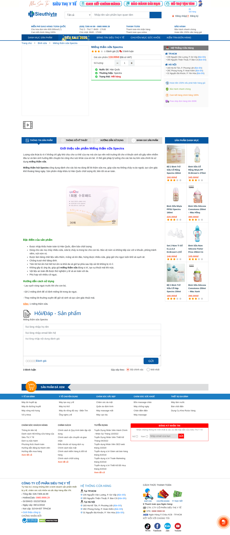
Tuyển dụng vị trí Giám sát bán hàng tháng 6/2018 (111, 453)
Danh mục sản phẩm (40, 37)
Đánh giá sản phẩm (144, 140)
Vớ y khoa (26, 415)
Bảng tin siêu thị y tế (110, 37)
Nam (144, 436)
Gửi (151, 361)
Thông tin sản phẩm (39, 140)
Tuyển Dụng (101, 425)
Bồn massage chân (143, 402)
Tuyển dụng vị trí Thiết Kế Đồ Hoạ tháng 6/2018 (110, 467)
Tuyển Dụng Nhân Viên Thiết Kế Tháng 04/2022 (109, 439)
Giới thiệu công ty (32, 512)
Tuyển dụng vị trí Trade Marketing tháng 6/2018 (109, 460)
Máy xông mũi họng (31, 410)
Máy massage (140, 415)
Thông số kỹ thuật (74, 140)
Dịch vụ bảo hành (30, 441)
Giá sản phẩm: (101, 57)
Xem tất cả (27, 455)
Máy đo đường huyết (31, 406)
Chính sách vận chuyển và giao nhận (72, 439)
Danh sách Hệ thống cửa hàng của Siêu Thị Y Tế (38, 435)
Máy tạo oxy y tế (66, 402)
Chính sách (64, 425)
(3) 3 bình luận (125, 51)
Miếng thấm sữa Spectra (65, 43)
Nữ (135, 436)
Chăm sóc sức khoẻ (144, 396)
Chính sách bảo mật (67, 448)
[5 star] (104, 51)
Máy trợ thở (64, 406)
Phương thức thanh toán (33, 444)
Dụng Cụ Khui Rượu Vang (183, 410)
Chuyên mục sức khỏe (145, 37)
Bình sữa (42, 43)
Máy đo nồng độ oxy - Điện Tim (73, 410)
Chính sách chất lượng (68, 458)
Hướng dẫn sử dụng (109, 140)
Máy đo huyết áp (29, 402)
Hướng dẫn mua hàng (32, 451)
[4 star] (101, 51)
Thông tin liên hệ (29, 430)
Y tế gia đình (28, 396)
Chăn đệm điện (141, 410)
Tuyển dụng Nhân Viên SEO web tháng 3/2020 (109, 446)
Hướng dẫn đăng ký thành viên (36, 448)
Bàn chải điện (177, 406)
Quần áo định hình (104, 406)
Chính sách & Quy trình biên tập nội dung (74, 432)
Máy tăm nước (177, 402)
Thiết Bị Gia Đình (179, 396)
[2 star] (95, 51)
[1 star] (92, 51)
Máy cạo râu (102, 415)
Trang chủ (27, 43)
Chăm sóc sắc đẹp (105, 396)
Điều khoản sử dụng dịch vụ (71, 444)
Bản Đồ (202, 57)
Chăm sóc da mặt (104, 402)
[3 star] (98, 51)
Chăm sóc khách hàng (35, 425)
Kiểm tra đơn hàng (179, 37)
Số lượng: (99, 63)
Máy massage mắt (104, 410)
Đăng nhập (180, 16)
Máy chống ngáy (141, 406)
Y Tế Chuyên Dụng (68, 396)
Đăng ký (194, 16)
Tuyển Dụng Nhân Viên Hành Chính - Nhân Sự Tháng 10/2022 (110, 432)
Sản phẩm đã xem (53, 387)
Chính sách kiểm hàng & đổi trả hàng (72, 453)
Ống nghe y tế (65, 415)
